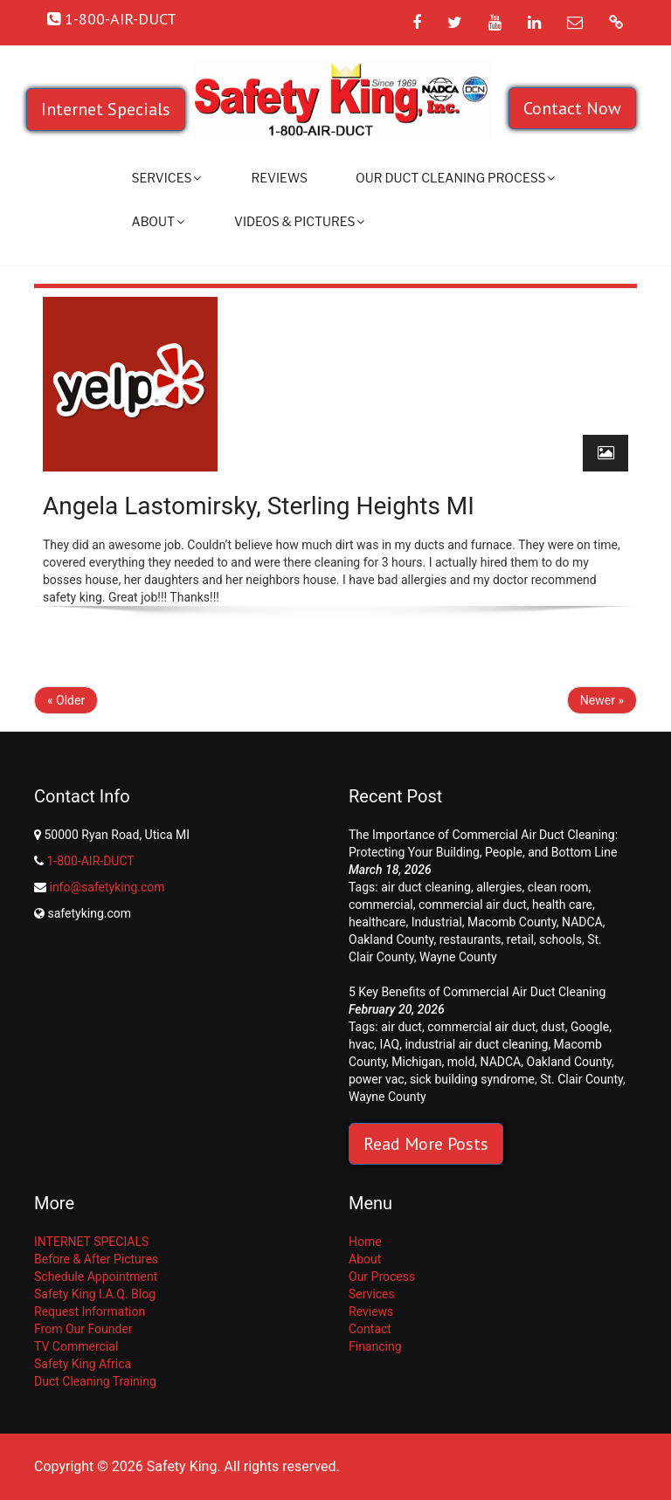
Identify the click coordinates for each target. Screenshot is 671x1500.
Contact (370, 1329)
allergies (499, 887)
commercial (381, 905)
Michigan (416, 1062)
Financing (375, 1346)
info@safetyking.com (106, 887)
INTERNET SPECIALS (91, 1242)
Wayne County (458, 957)
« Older (66, 700)
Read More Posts (425, 1143)
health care (562, 905)
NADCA (582, 922)
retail (520, 939)
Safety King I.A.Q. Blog (95, 1294)
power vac (377, 1079)
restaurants (470, 939)
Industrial (437, 922)
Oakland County (391, 939)
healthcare (377, 922)
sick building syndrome (472, 1079)
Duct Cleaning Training (95, 1381)
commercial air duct (473, 905)
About (158, 221)
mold (461, 1062)
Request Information (89, 1311)
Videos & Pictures (299, 221)
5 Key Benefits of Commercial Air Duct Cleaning (477, 992)
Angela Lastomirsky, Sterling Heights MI (258, 506)
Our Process (382, 1276)
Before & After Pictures (96, 1259)
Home (365, 1242)
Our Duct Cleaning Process (455, 177)
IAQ (390, 1044)
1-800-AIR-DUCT (90, 861)
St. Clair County (581, 1079)
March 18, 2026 (390, 870)
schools (560, 939)
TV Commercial (76, 1346)
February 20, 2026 (397, 1009)
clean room (558, 887)
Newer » (602, 700)
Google (590, 1027)
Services (167, 177)
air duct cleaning (426, 887)
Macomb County (512, 922)
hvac (361, 1044)
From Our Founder (83, 1329)
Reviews (279, 177)
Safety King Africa (82, 1364)
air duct (401, 1027)
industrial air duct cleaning (476, 1044)
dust (552, 1027)
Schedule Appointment (95, 1276)
